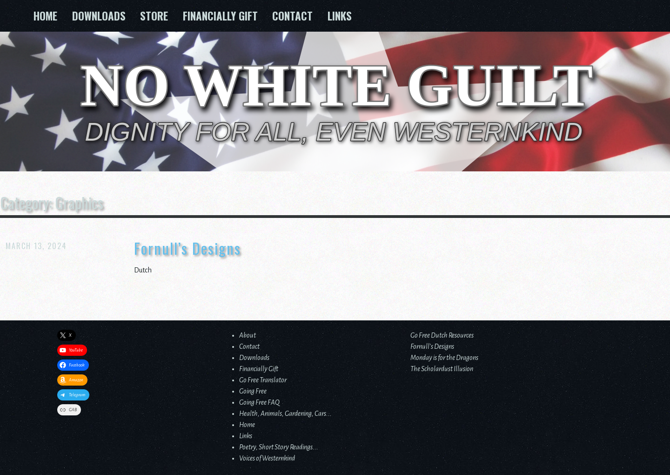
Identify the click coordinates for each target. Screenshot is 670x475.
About (247, 335)
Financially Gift (220, 16)
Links (340, 16)
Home (45, 16)
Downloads (99, 16)
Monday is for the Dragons (444, 357)
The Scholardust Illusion (441, 369)
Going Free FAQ (259, 402)
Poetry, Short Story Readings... (278, 447)
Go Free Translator (263, 380)
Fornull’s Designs (187, 248)
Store (154, 16)
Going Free (253, 391)
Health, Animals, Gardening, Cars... (285, 413)
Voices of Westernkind (267, 458)
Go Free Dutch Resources (442, 335)
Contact (292, 16)
